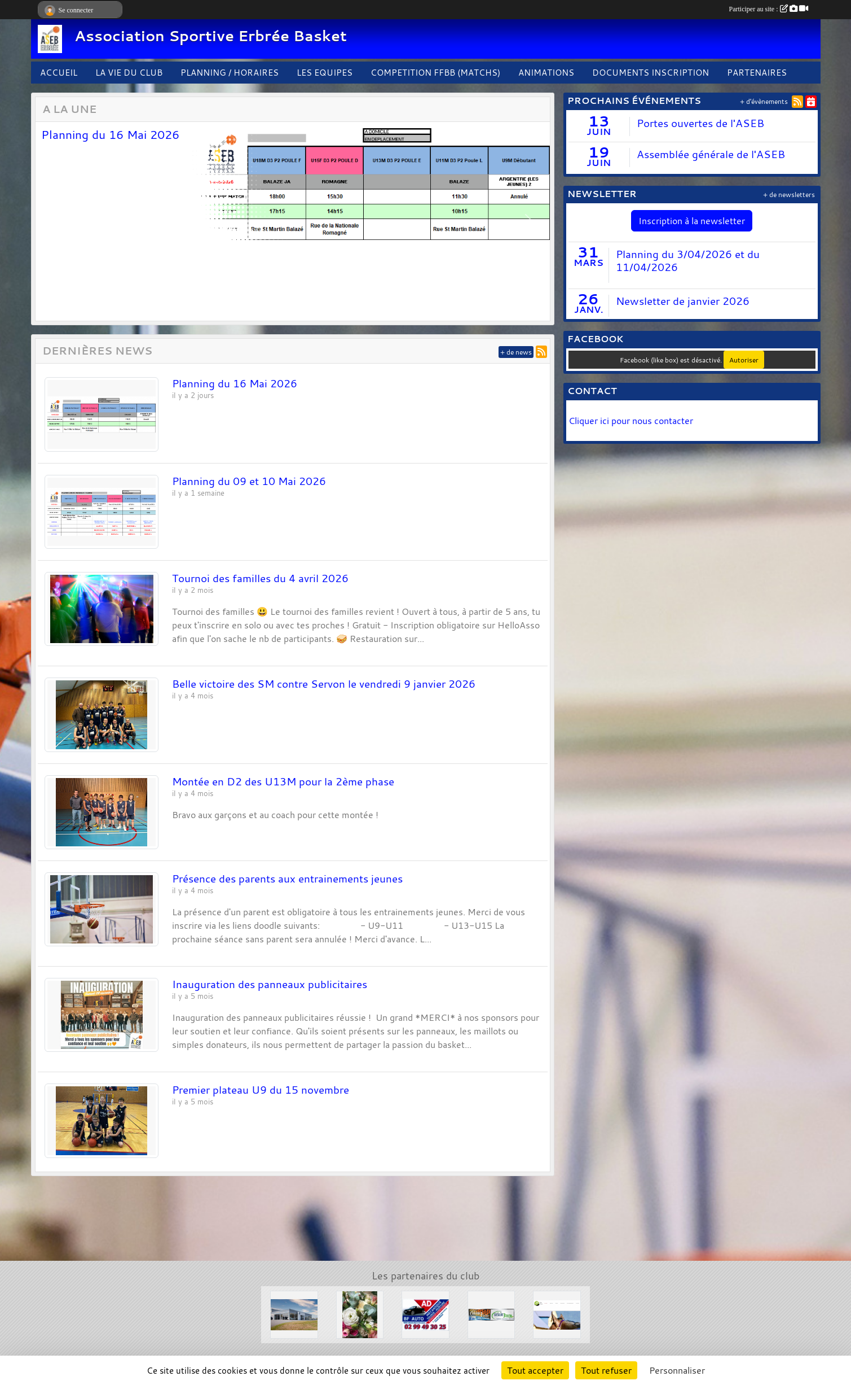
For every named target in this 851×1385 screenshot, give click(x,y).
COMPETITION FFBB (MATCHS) (435, 72)
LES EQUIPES (324, 72)
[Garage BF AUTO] (425, 1313)
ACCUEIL (58, 72)
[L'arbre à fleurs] (360, 1313)
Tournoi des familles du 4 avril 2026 (260, 578)
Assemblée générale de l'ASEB (711, 154)
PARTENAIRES (757, 72)
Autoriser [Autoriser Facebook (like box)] (744, 359)
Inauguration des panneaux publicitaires (269, 984)
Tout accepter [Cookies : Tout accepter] (535, 1370)
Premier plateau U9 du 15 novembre (260, 1089)
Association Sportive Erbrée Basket (210, 36)
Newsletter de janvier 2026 (682, 301)
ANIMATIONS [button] (546, 72)
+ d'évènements (764, 101)
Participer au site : (768, 9)
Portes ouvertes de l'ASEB (700, 123)
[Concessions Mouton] (294, 1313)
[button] (56, 221)
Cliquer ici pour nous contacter (631, 420)
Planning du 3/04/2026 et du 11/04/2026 (688, 260)
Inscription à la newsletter (691, 221)
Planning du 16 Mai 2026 (110, 134)
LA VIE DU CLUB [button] (128, 72)
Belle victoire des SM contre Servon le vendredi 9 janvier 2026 (323, 683)
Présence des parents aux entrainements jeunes (287, 878)
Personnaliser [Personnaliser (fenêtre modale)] (677, 1370)
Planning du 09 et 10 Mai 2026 (249, 481)
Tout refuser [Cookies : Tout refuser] (606, 1370)
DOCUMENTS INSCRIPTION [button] (650, 72)
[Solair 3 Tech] (491, 1313)
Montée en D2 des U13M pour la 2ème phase (283, 781)
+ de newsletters (789, 194)
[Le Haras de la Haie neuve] (557, 1313)
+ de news (516, 352)
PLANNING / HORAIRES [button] (229, 72)
